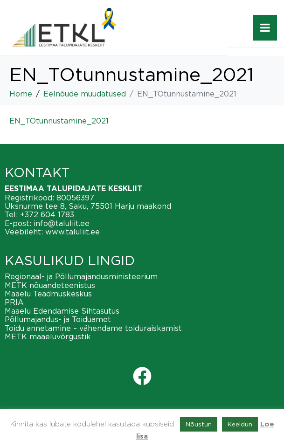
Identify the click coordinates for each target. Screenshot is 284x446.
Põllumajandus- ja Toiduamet (58, 319)
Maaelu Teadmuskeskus (48, 293)
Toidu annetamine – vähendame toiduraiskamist (93, 328)
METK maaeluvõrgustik (48, 336)
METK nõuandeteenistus (50, 285)
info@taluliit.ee (62, 223)
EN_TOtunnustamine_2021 (59, 121)
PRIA (14, 302)
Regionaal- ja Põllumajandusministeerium (81, 276)
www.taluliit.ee (72, 231)
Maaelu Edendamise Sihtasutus (62, 311)
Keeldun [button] (240, 424)
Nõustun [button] (199, 424)
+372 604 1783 (47, 214)
